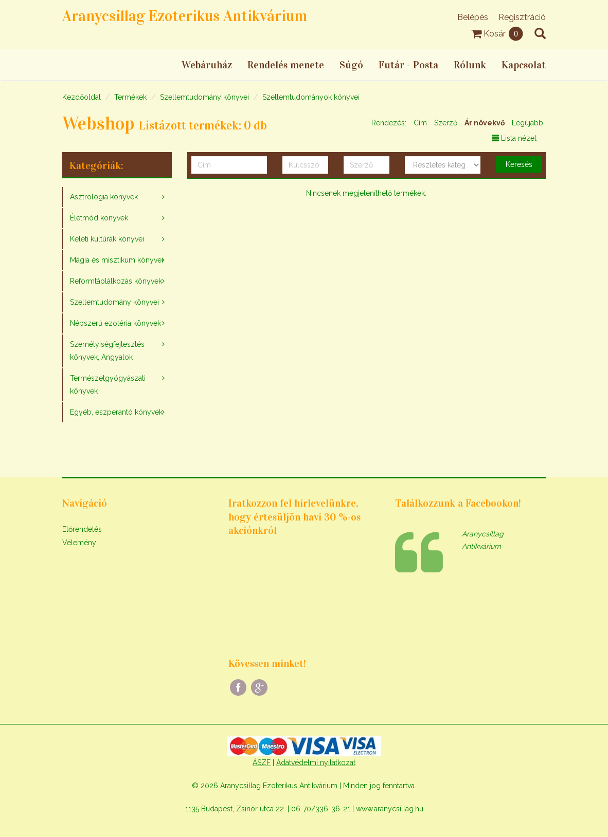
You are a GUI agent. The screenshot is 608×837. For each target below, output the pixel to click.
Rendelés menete (285, 65)
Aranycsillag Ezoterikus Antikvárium (184, 16)
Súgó (351, 65)
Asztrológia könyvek (104, 197)
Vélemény (79, 542)
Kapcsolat (524, 65)
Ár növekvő (484, 123)
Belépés (472, 17)
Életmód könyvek (99, 218)
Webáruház (207, 65)
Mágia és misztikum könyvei (116, 260)
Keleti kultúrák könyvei (107, 239)
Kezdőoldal (81, 97)
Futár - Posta (408, 65)
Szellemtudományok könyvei (311, 97)
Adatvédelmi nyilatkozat (315, 762)
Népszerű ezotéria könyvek (115, 323)
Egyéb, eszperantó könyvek (116, 412)
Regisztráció (522, 17)
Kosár (497, 34)
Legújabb (527, 123)
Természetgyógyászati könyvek (108, 384)
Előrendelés (82, 529)
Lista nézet (514, 138)
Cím (420, 123)
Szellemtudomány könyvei (204, 97)
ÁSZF (262, 762)
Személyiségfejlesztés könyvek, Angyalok (107, 350)
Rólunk (470, 65)
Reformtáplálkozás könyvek (116, 281)
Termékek (130, 97)
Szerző (445, 123)
